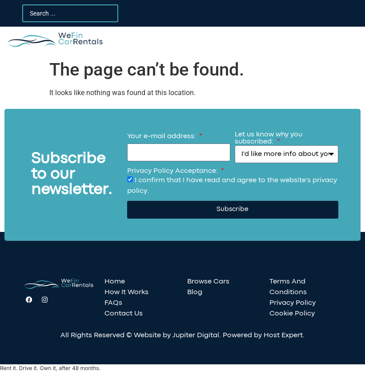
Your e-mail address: (162, 136)
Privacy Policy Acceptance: (173, 171)
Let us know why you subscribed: (268, 138)
